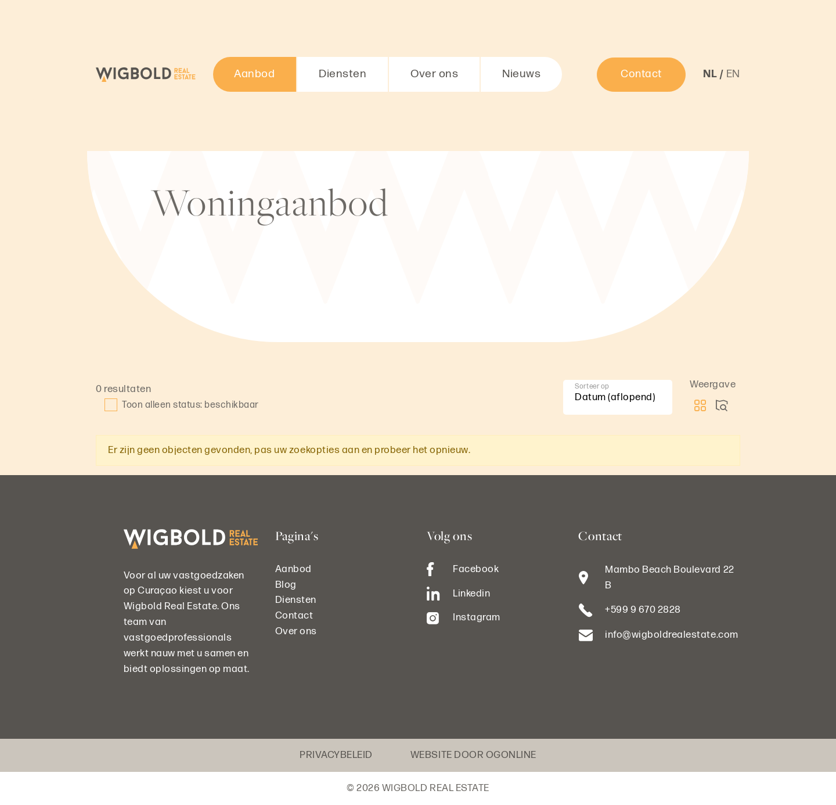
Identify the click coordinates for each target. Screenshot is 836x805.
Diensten (342, 74)
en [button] (733, 74)
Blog (286, 585)
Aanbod (254, 74)
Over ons (434, 74)
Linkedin (458, 594)
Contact (641, 74)
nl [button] (709, 74)
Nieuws (521, 74)
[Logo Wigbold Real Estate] (146, 74)
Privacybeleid (336, 755)
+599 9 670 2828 (643, 610)
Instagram (463, 618)
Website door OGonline (473, 755)
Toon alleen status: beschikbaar (182, 404)
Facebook (463, 569)
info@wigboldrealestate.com (671, 635)
